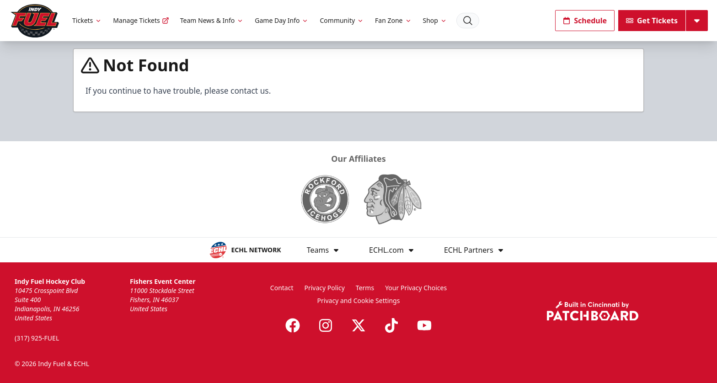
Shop (435, 20)
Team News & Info (212, 20)
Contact (282, 287)
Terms (365, 287)
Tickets (87, 20)
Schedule (585, 21)
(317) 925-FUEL (37, 338)
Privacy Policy (325, 287)
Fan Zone (393, 20)
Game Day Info (282, 20)
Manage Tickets (141, 20)
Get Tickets (652, 21)
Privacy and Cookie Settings (358, 300)
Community (342, 20)
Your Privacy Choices (416, 287)
